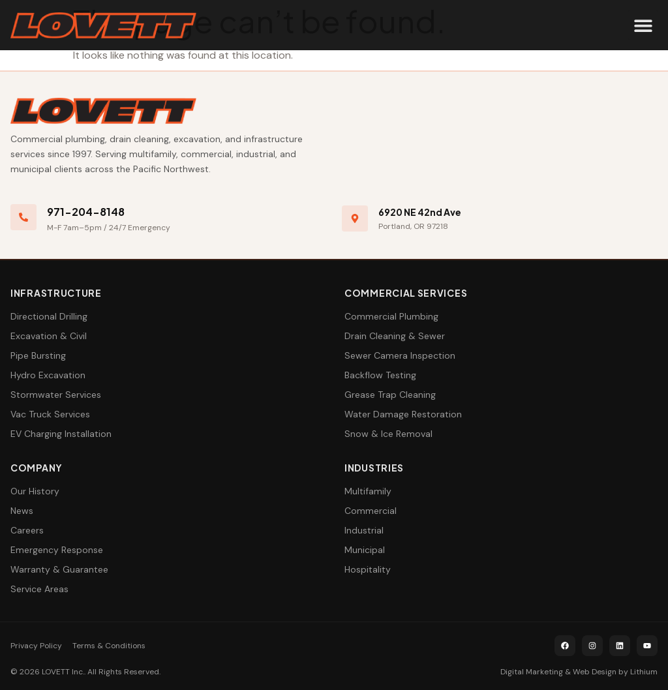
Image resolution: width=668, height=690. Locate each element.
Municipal (364, 550)
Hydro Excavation (47, 375)
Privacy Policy (36, 645)
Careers (27, 530)
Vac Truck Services (50, 414)
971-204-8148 (86, 211)
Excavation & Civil (48, 336)
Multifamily (367, 491)
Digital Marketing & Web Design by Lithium (579, 672)
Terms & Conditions (108, 645)
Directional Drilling (48, 316)
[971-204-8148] (23, 217)
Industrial (364, 530)
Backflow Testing (380, 375)
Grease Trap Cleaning (390, 394)
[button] (643, 25)
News (21, 511)
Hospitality (367, 569)
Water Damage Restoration (403, 414)
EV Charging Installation (61, 434)
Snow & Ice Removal (388, 434)
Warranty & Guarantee (59, 569)
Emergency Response (56, 550)
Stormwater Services (55, 394)
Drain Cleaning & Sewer (394, 336)
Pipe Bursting (38, 355)
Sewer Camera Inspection (399, 355)
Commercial (370, 511)
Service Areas (39, 589)
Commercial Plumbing (391, 316)
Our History (34, 491)
